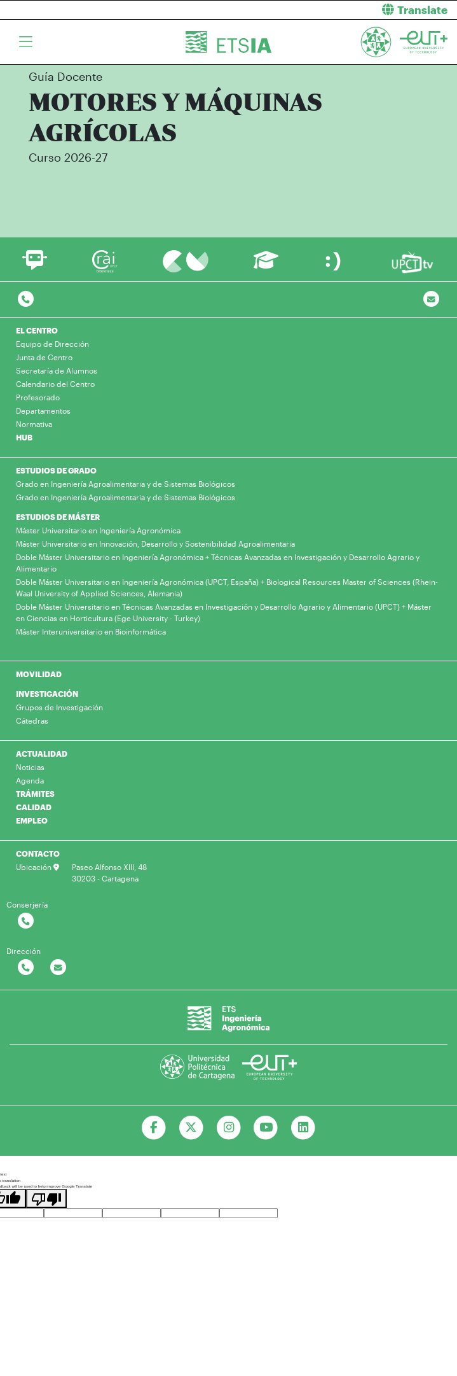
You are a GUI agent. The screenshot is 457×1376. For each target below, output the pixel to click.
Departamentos (43, 410)
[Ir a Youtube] (266, 1128)
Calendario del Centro (55, 383)
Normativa (34, 423)
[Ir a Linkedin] (303, 1128)
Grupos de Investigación (59, 707)
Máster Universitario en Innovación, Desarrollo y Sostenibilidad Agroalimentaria (155, 543)
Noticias (30, 766)
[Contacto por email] (431, 299)
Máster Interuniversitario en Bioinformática (91, 631)
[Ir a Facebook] (153, 1128)
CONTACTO (38, 853)
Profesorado (38, 397)
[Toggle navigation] (25, 42)
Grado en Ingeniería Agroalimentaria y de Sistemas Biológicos (125, 483)
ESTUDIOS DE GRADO (56, 470)
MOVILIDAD (39, 674)
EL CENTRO (37, 330)
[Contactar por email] (58, 968)
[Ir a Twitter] (191, 1128)
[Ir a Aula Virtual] (266, 265)
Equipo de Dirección (52, 343)
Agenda (30, 780)
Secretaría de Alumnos (56, 370)
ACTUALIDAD (41, 753)
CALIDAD (33, 807)
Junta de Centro (44, 357)
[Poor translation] (46, 1198)
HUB (24, 437)
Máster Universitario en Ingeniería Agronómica (98, 530)
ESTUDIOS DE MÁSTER (58, 516)
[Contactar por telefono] (26, 299)
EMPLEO (32, 820)
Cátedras (32, 720)
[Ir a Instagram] (228, 1128)
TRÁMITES (35, 793)
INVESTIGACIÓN (47, 693)
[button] (348, 10)
